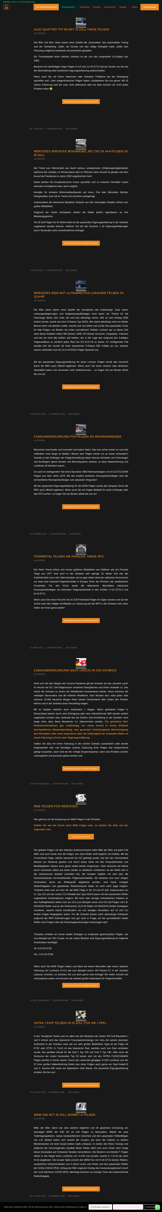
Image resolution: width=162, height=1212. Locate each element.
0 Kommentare (54, 129)
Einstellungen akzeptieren (100, 1207)
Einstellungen (151, 1207)
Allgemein (39, 33)
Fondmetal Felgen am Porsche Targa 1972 (69, 556)
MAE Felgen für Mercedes (56, 806)
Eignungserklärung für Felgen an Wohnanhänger (77, 436)
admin (73, 129)
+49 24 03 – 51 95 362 (18, 2)
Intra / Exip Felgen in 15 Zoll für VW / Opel (70, 1023)
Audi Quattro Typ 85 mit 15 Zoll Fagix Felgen (71, 29)
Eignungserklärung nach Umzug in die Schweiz (75, 670)
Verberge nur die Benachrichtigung (128, 1207)
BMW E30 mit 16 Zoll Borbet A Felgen (64, 1114)
